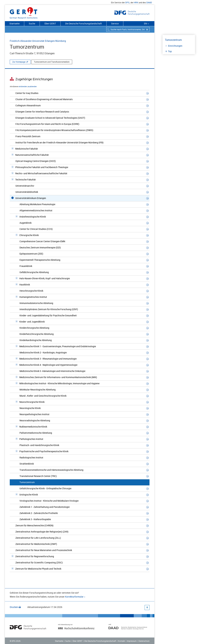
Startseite (14, 23)
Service (115, 23)
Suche (32, 23)
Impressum (131, 641)
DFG (127, 2)
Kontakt (121, 641)
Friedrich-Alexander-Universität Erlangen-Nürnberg (38, 40)
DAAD (149, 2)
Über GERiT (50, 23)
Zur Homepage (18, 61)
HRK (136, 2)
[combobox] (128, 29)
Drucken (15, 607)
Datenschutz (144, 641)
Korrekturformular (74, 596)
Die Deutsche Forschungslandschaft (83, 23)
